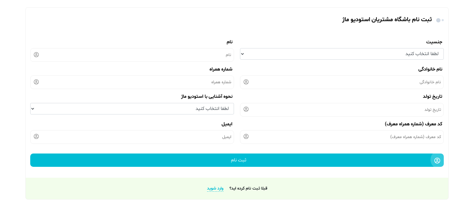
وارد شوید (215, 188)
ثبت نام (336, 161)
